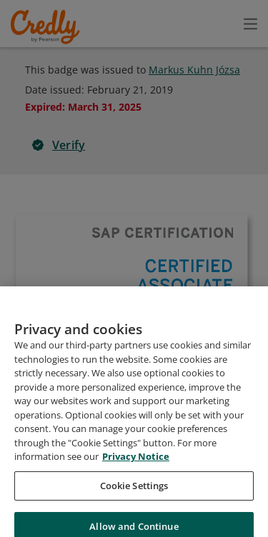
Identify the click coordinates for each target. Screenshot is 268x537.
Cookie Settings (134, 503)
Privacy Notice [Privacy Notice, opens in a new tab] (135, 474)
